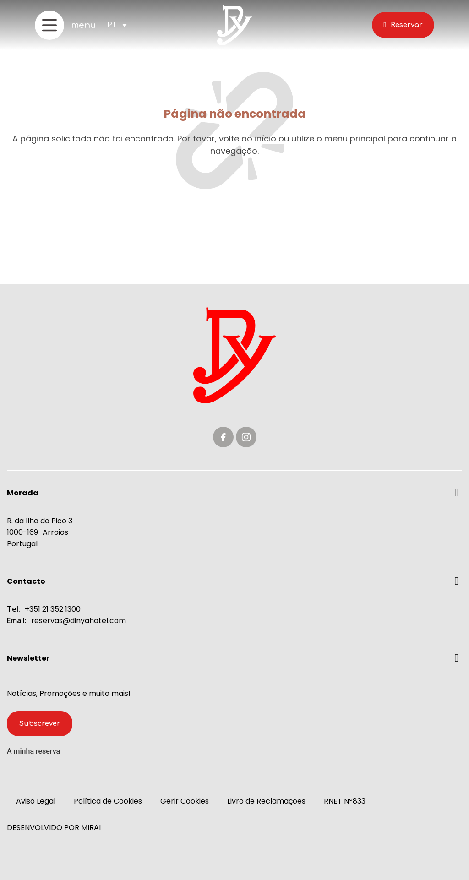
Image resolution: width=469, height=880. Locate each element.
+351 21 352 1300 (53, 609)
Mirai (91, 827)
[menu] (49, 25)
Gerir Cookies (184, 801)
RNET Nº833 (344, 801)
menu (83, 25)
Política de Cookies (108, 801)
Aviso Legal (35, 801)
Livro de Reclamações (266, 801)
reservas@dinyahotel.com (78, 620)
